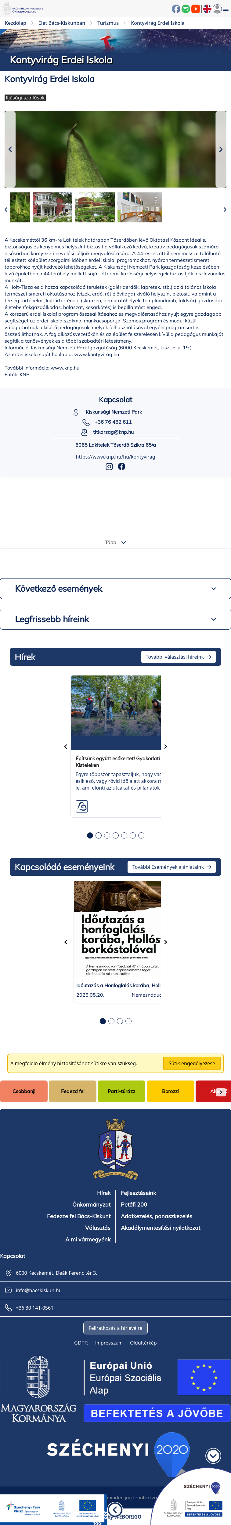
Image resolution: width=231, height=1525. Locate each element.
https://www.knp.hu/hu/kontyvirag (115, 456)
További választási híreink (175, 656)
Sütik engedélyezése (192, 1063)
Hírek (103, 1193)
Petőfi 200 (134, 1204)
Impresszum (109, 1343)
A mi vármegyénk (87, 1239)
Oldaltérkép (143, 1343)
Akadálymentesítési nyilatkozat (160, 1228)
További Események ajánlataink (168, 867)
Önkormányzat (91, 1204)
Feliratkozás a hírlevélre (115, 1328)
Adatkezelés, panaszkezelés (156, 1216)
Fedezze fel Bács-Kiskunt (78, 1216)
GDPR (81, 1343)
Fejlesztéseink (138, 1193)
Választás (97, 1228)
